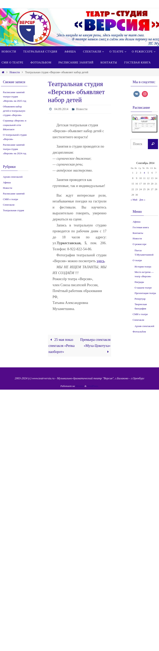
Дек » (142, 199)
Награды (139, 282)
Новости (15, 72)
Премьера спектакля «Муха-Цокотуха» (95, 346)
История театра (143, 266)
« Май (134, 199)
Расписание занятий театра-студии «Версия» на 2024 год (14, 149)
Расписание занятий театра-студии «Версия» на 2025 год (14, 96)
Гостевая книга (141, 227)
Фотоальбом (139, 331)
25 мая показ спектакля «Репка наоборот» (61, 346)
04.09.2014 (61, 109)
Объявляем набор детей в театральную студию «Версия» (14, 111)
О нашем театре (143, 287)
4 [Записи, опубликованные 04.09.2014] (144, 172)
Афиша (7, 182)
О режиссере (139, 244)
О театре (137, 260)
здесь (101, 261)
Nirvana (80, 386)
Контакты (138, 233)
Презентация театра (145, 293)
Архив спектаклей (13, 176)
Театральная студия (13, 210)
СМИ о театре (10, 199)
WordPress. (93, 386)
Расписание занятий (14, 193)
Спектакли (8, 204)
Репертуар (140, 298)
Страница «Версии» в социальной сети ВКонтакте (14, 125)
